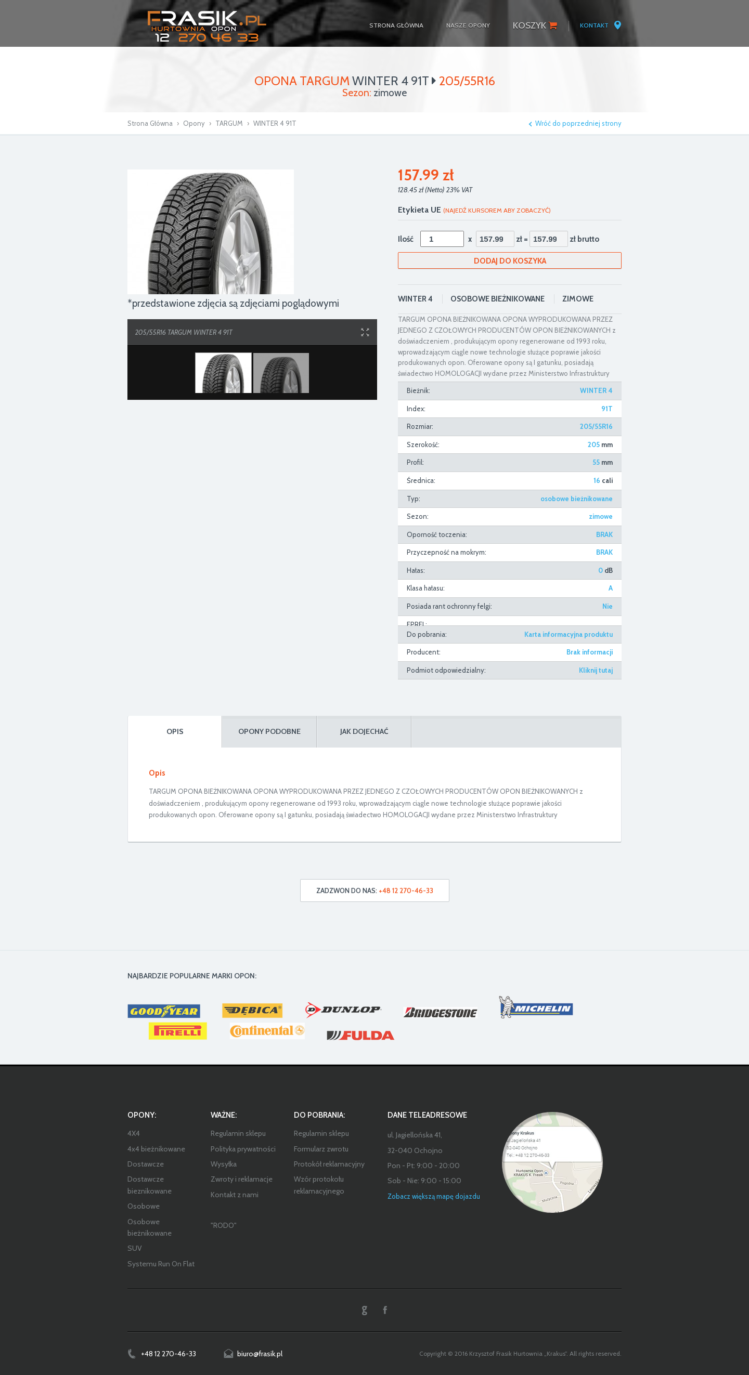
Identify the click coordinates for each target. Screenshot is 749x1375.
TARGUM (229, 123)
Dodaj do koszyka (510, 261)
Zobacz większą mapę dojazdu (434, 1196)
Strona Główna (150, 123)
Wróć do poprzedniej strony (578, 123)
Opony (194, 123)
